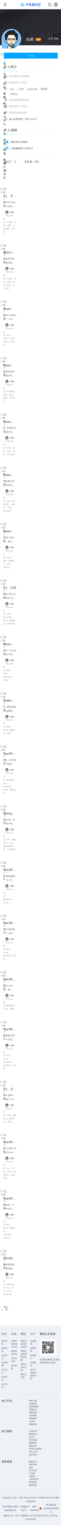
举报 (56, 38)
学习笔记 (11, 454)
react (9, 557)
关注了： (10, 161)
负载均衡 (33, 1464)
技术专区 (4, 1385)
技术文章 (4, 1342)
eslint (5, 790)
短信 (31, 1467)
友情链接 (33, 1364)
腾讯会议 (33, 1434)
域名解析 (33, 1418)
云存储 (32, 1421)
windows (7, 511)
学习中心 (4, 1371)
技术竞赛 (14, 1367)
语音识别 (33, 1455)
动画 (5, 341)
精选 (4, 151)
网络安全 (11, 624)
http (8, 564)
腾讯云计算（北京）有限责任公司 (18, 1516)
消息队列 (33, 1409)
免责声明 (33, 1349)
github (11, 1118)
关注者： (31, 161)
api (8, 1168)
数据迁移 (33, 1485)
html (5, 673)
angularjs (7, 1234)
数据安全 (33, 1461)
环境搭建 (10, 391)
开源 (9, 1122)
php (5, 561)
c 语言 (21, 89)
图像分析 (33, 1446)
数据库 (44, 89)
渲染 (8, 670)
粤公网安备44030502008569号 (50, 1508)
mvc (12, 89)
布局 (12, 338)
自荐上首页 (14, 1359)
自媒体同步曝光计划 (14, 1344)
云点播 (32, 1473)
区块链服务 (34, 1406)
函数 (9, 225)
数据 (9, 451)
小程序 (9, 222)
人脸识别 (33, 1431)
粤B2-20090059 (34, 1508)
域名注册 (33, 1401)
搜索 (2, 54)
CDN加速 (33, 1440)
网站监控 (33, 1482)
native (5, 338)
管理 (8, 448)
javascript (7, 617)
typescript (7, 1065)
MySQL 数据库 (35, 1449)
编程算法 (10, 780)
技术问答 (4, 1349)
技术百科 (4, 1378)
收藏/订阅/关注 (5, 168)
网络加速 (33, 1412)
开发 (5, 395)
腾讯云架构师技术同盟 (24, 1355)
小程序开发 (34, 1479)
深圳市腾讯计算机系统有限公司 (10, 1508)
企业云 (32, 1437)
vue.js (5, 902)
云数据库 (33, 1415)
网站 (8, 727)
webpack (10, 1284)
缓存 (9, 733)
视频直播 (33, 1424)
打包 (9, 507)
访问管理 (11, 849)
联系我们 (33, 1356)
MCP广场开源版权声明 (33, 1374)
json (5, 783)
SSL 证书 (33, 1452)
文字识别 (33, 1470)
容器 (8, 335)
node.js (6, 567)
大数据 (32, 1476)
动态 (4, 56)
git (4, 1122)
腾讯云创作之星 (24, 1367)
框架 (9, 282)
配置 (5, 398)
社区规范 (33, 1342)
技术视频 (4, 1364)
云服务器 (33, 1404)
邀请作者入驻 (14, 1352)
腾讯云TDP (24, 1375)
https (9, 501)
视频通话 (33, 1443)
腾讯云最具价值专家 (24, 1344)
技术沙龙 (4, 1356)
